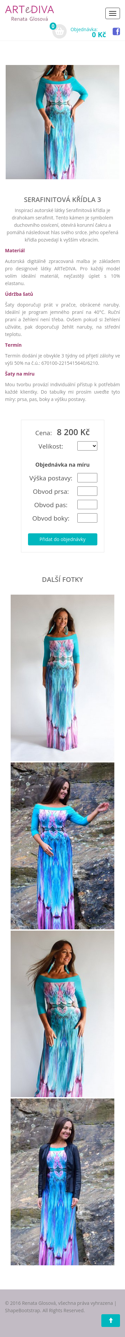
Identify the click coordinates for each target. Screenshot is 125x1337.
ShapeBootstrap (22, 1310)
